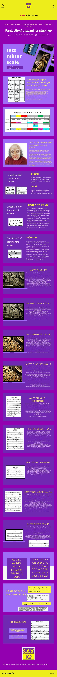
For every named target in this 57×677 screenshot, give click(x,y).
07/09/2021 (29, 35)
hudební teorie (21, 24)
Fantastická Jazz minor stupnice (28, 30)
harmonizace (10, 24)
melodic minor (31, 664)
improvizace (32, 24)
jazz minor (23, 664)
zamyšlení (28, 26)
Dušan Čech (18, 35)
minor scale (39, 664)
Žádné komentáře (43, 35)
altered (8, 664)
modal (46, 664)
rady (50, 24)
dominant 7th (15, 664)
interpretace (43, 24)
